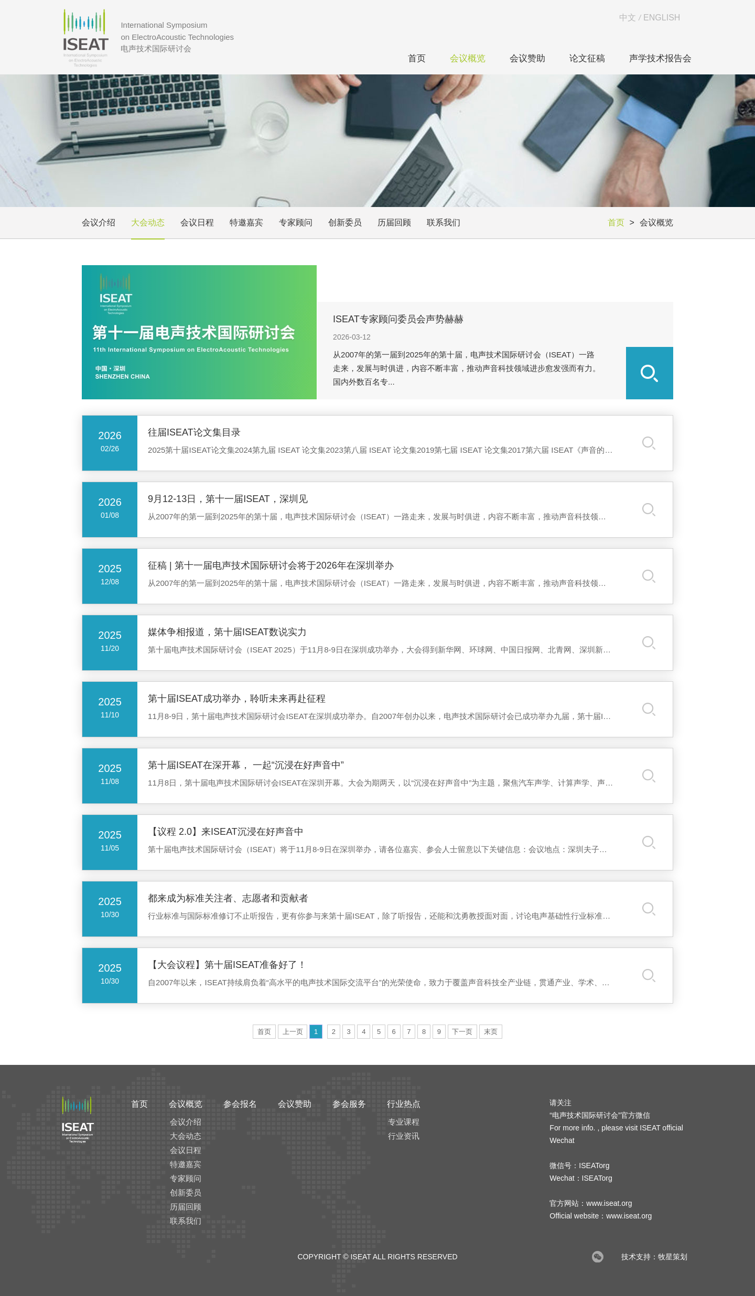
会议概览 (468, 58)
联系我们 (443, 222)
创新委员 (345, 222)
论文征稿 (587, 58)
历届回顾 (394, 222)
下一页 (462, 1032)
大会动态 (148, 222)
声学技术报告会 (660, 58)
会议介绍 (98, 222)
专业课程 (403, 1121)
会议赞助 (527, 58)
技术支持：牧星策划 (654, 1257)
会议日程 (197, 222)
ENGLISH (661, 17)
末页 (491, 1032)
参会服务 (349, 1103)
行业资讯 (403, 1135)
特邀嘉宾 (246, 222)
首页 (417, 58)
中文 (627, 17)
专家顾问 (295, 222)
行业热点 (403, 1103)
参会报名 (240, 1103)
